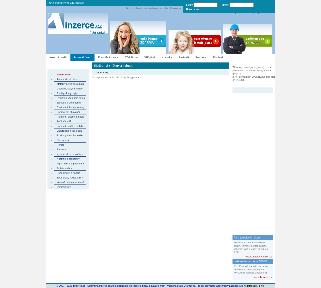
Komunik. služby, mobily (70, 126)
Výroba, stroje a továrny (70, 154)
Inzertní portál (58, 57)
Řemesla (61, 149)
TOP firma (131, 57)
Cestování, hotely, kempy (70, 107)
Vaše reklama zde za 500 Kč (251, 261)
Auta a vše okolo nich (68, 79)
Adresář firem (82, 57)
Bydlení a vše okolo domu (71, 98)
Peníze (60, 144)
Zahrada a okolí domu (69, 102)
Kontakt (218, 57)
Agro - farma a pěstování (70, 163)
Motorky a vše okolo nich (70, 84)
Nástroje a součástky (68, 158)
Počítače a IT (64, 121)
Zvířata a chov (64, 168)
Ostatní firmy (64, 187)
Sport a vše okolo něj (68, 112)
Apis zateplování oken (247, 237)
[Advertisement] (250, 160)
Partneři (184, 57)
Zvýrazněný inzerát (249, 84)
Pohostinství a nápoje (68, 173)
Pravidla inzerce (108, 57)
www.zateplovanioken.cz (258, 256)
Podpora (200, 57)
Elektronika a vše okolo (69, 130)
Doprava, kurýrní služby (70, 88)
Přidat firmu (64, 74)
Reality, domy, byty (67, 93)
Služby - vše (63, 140)
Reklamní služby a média (70, 116)
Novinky (167, 57)
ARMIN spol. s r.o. (254, 285)
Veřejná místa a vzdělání (70, 182)
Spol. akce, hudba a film (70, 177)
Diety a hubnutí (122, 65)
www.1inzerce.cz (263, 277)
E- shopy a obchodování (70, 135)
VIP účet (149, 57)
